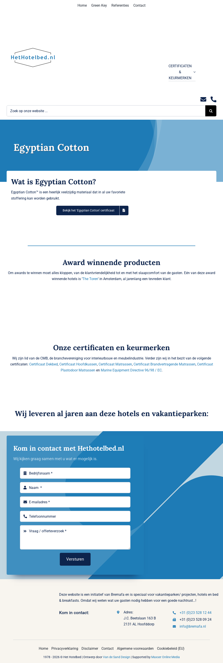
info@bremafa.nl (193, 626)
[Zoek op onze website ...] (106, 110)
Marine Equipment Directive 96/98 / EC (131, 370)
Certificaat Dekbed (43, 364)
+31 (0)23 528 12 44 (195, 613)
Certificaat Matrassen (115, 364)
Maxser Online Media (165, 657)
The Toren (90, 279)
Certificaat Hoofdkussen (78, 364)
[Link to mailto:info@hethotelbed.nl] (203, 99)
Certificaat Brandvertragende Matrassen (165, 364)
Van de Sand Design (116, 657)
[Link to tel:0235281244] (213, 99)
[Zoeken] (210, 110)
